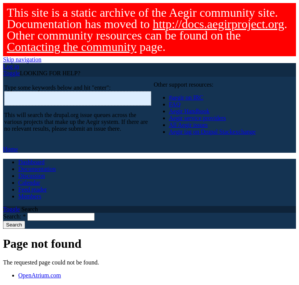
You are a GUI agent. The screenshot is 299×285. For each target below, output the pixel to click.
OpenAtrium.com (39, 275)
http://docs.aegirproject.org (218, 24)
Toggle (11, 73)
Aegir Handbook (189, 111)
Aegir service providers (197, 118)
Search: (14, 216)
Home (10, 149)
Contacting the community (71, 47)
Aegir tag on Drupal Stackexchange (212, 131)
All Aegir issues (188, 125)
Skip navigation (22, 59)
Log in (11, 66)
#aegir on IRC (186, 97)
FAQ (175, 104)
